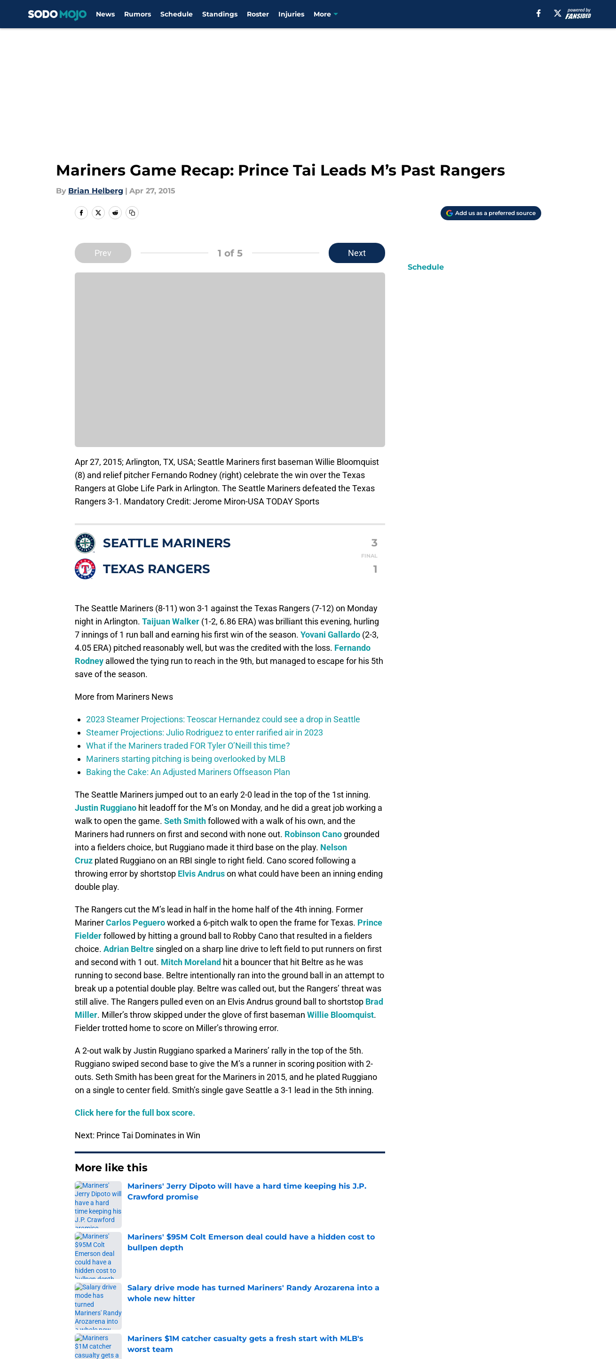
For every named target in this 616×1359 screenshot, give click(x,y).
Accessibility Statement (219, 1318)
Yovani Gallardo (330, 635)
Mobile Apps (514, 1283)
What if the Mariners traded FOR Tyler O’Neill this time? (188, 746)
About (87, 1283)
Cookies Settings (421, 1318)
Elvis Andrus (201, 874)
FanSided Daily (103, 1300)
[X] (557, 13)
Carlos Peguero (135, 922)
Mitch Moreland (191, 962)
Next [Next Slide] (357, 253)
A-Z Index (319, 1318)
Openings (193, 1283)
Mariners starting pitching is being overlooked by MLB (185, 759)
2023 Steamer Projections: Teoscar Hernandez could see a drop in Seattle (223, 719)
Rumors (137, 14)
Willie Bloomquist (340, 1015)
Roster (258, 14)
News (105, 14)
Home (85, 1217)
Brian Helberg (95, 190)
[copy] (132, 212)
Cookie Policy (516, 1300)
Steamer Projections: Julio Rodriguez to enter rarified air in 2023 (204, 732)
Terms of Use (415, 1300)
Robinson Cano (313, 834)
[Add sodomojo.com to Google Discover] (491, 213)
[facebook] (539, 13)
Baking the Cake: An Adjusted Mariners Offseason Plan (188, 772)
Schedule (176, 14)
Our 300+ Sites (417, 1283)
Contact (316, 1283)
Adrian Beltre (128, 949)
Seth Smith (185, 821)
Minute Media (63, 1342)
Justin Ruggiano (105, 808)
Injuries (291, 14)
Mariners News (130, 1217)
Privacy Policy (327, 1300)
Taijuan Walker (170, 621)
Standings (219, 14)
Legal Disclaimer (107, 1318)
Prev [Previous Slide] (103, 253)
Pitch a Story (198, 1300)
